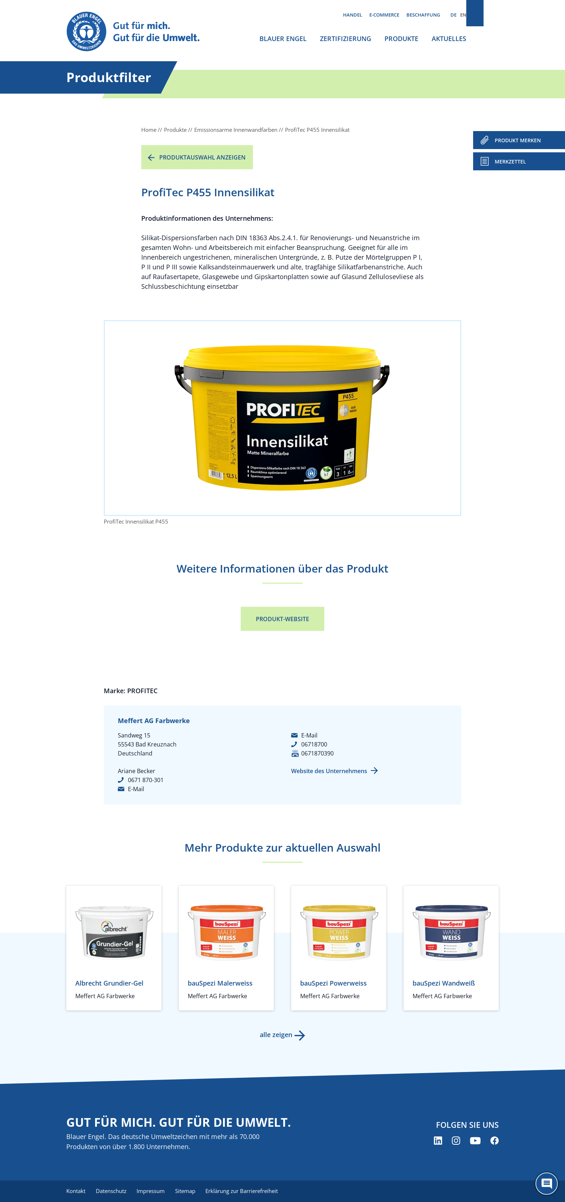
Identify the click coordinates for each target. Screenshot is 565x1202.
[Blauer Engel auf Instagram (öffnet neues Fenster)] (456, 1141)
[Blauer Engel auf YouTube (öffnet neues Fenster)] (475, 1141)
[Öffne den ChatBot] (546, 1183)
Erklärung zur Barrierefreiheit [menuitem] (246, 1191)
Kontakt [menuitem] (75, 1191)
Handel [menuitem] (352, 15)
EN (463, 15)
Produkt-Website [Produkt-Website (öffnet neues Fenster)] (282, 619)
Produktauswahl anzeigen (202, 157)
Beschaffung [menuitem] (423, 15)
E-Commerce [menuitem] (384, 15)
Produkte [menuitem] (401, 38)
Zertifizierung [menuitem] (345, 38)
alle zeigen (275, 1034)
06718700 (314, 744)
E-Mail (136, 789)
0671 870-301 (146, 780)
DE (453, 15)
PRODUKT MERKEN (518, 140)
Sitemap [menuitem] (189, 1191)
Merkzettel (510, 161)
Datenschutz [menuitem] (112, 1191)
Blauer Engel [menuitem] (283, 38)
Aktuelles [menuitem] (449, 38)
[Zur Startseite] (139, 32)
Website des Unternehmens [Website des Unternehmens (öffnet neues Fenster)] (329, 771)
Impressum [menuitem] (153, 1191)
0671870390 (317, 753)
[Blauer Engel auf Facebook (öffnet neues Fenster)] (494, 1141)
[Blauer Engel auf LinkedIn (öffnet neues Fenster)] (438, 1141)
